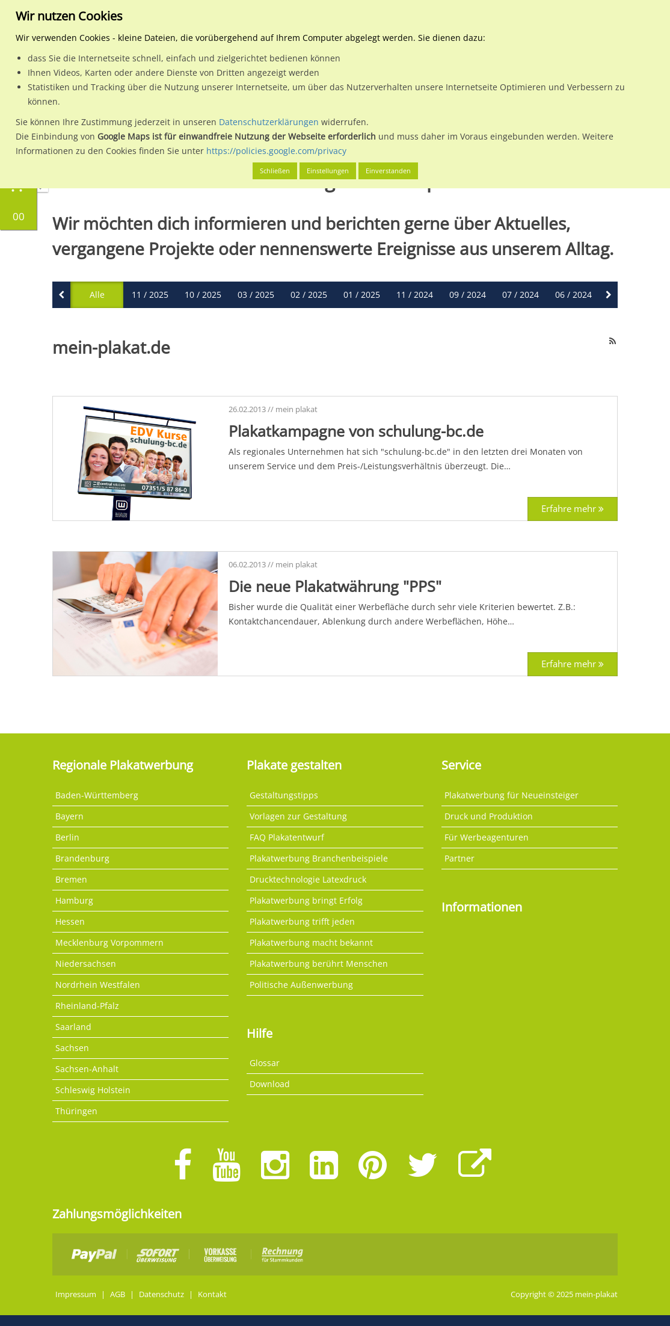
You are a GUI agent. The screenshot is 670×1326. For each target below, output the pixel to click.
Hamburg (74, 900)
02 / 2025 (308, 294)
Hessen (70, 921)
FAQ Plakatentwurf (287, 837)
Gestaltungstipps (284, 795)
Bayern (69, 816)
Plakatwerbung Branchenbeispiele (319, 858)
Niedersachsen (85, 963)
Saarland (73, 1026)
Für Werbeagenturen (486, 837)
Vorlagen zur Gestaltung (298, 816)
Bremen (71, 879)
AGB (117, 1294)
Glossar (265, 1063)
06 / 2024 (573, 294)
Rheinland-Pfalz (87, 1005)
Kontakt (212, 1294)
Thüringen (76, 1111)
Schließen (275, 170)
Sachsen (72, 1047)
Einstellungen (328, 170)
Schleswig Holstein (93, 1090)
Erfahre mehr (572, 508)
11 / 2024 (414, 294)
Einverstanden (388, 170)
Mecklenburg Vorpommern (109, 942)
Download (270, 1084)
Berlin (67, 837)
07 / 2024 (520, 294)
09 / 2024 (467, 294)
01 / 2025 (361, 294)
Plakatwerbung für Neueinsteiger (511, 795)
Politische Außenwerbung (301, 984)
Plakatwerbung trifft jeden (302, 921)
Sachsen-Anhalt (86, 1069)
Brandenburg (82, 858)
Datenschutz (161, 1294)
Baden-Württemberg (96, 795)
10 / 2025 (203, 294)
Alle (97, 294)
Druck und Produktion (488, 816)
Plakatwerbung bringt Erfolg (306, 900)
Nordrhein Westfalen (97, 984)
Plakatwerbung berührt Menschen (319, 963)
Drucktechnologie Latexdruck (308, 879)
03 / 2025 (256, 294)
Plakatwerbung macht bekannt (311, 942)
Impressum (75, 1294)
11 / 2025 (150, 294)
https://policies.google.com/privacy (276, 150)
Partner (459, 858)
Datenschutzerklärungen (269, 122)
